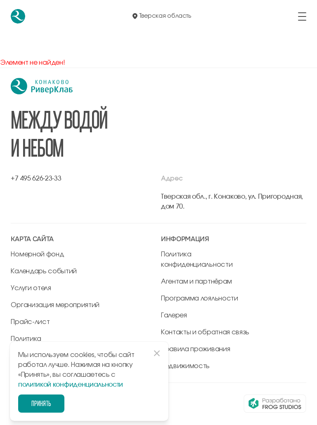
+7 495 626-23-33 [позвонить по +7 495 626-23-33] (36, 178)
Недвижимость (185, 366)
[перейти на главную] (18, 16)
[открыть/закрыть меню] (302, 16)
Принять (41, 403)
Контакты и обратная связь (205, 332)
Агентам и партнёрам (196, 281)
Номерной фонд (37, 254)
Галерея (174, 315)
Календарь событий (44, 271)
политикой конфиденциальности (70, 384)
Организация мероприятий (55, 305)
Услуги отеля (31, 288)
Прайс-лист (30, 322)
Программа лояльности (199, 298)
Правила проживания (195, 349)
